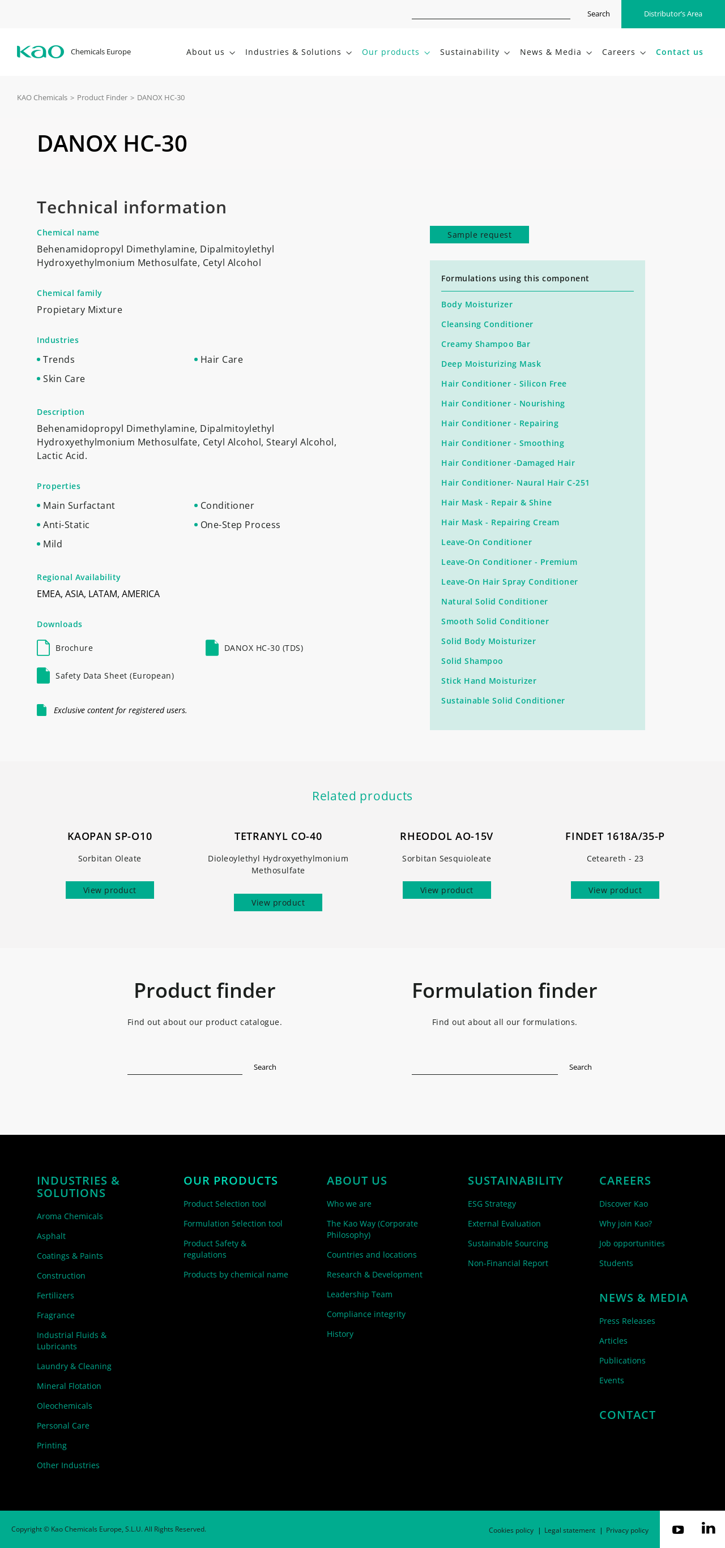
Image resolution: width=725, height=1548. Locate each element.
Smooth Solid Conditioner (495, 621)
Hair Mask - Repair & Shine (496, 502)
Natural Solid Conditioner (494, 601)
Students (616, 1263)
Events (611, 1380)
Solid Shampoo (472, 660)
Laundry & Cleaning (74, 1366)
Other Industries (68, 1465)
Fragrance (56, 1315)
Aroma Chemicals (70, 1216)
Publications (622, 1360)
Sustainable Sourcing (508, 1243)
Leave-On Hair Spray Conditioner (509, 581)
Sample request (479, 234)
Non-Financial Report (508, 1263)
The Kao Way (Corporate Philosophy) (372, 1229)
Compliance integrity (366, 1314)
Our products (231, 1180)
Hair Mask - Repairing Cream (500, 522)
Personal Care (63, 1425)
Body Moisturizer (477, 304)
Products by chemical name (236, 1274)
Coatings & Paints (70, 1255)
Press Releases (627, 1320)
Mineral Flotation (69, 1385)
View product (110, 890)
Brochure (74, 647)
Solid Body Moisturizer (488, 641)
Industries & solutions (78, 1186)
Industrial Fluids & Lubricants (71, 1341)
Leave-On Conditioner (486, 542)
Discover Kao (623, 1203)
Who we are (349, 1203)
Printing (52, 1445)
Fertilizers (55, 1295)
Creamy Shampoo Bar (485, 343)
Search (598, 13)
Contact (627, 1415)
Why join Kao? (625, 1223)
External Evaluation (504, 1223)
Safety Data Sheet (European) (115, 675)
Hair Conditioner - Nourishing (503, 403)
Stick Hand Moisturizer (488, 680)
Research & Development (375, 1274)
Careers (625, 1180)
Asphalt (51, 1235)
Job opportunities (632, 1243)
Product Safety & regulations (215, 1249)
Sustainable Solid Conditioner (503, 700)
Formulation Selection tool (233, 1223)
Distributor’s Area (673, 13)
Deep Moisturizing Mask (491, 363)
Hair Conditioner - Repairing (499, 423)
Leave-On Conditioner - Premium (509, 561)
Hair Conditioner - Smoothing (502, 443)
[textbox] (185, 1065)
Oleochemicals (64, 1405)
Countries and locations (372, 1254)
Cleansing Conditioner (487, 324)
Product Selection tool (225, 1203)
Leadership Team (360, 1294)
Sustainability (516, 1180)
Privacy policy (627, 1530)
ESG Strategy (492, 1203)
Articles (613, 1340)
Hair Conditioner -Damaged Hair (508, 462)
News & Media (643, 1298)
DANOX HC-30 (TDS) (264, 647)
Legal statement (569, 1530)
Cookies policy (511, 1530)
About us (357, 1180)
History (340, 1333)
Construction (61, 1275)
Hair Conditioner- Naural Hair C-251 (515, 482)
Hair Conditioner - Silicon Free (504, 383)
